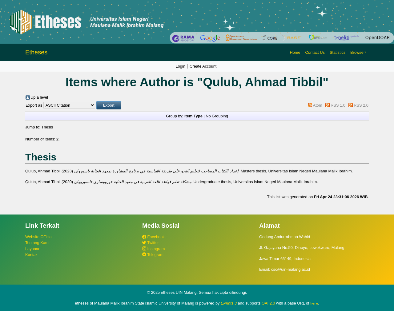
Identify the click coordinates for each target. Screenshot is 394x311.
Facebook (153, 236)
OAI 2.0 (268, 303)
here (314, 303)
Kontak (31, 254)
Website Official (38, 236)
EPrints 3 (229, 303)
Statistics (337, 52)
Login (180, 66)
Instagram (153, 248)
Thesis (47, 127)
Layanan (32, 248)
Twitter (150, 242)
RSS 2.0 (361, 105)
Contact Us (315, 52)
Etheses (36, 52)
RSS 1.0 (338, 105)
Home (295, 52)
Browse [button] (357, 52)
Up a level (39, 97)
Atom (317, 105)
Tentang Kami (37, 242)
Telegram (152, 254)
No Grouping (217, 116)
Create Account (203, 66)
